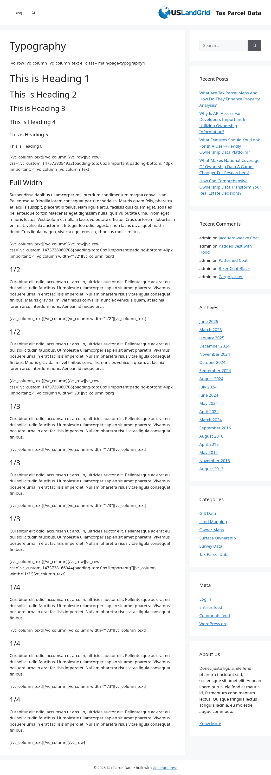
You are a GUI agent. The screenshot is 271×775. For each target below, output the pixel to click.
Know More (210, 723)
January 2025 (211, 338)
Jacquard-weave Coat (239, 238)
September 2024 (215, 370)
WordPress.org (213, 623)
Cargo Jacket (231, 276)
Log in (205, 599)
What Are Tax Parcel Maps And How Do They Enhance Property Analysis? (229, 99)
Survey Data (210, 546)
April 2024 (209, 411)
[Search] (254, 45)
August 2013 (211, 469)
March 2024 (210, 419)
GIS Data (207, 513)
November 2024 (214, 354)
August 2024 (211, 378)
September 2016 (215, 428)
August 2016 (211, 436)
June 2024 (208, 395)
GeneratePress (165, 767)
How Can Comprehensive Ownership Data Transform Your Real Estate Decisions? (230, 187)
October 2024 (212, 362)
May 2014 (208, 452)
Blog (18, 12)
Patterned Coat (233, 260)
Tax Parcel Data (238, 13)
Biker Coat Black (234, 268)
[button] (33, 13)
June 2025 (208, 321)
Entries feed (210, 607)
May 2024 (208, 403)
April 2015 (209, 444)
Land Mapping (213, 521)
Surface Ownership (217, 538)
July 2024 (208, 387)
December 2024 (214, 346)
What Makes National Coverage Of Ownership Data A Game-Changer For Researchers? (229, 166)
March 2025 (210, 329)
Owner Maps (211, 529)
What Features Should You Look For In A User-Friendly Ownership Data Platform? (229, 146)
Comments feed (214, 615)
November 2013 (214, 460)
